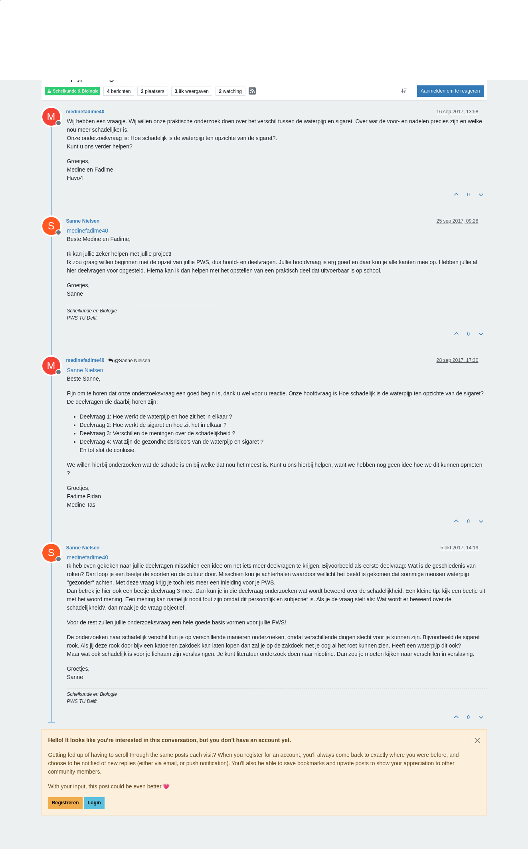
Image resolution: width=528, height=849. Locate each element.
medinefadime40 (85, 112)
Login (94, 803)
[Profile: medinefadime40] (88, 230)
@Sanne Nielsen (129, 360)
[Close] (477, 740)
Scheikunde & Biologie (73, 91)
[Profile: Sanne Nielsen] (85, 370)
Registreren (65, 803)
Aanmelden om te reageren (450, 91)
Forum (52, 53)
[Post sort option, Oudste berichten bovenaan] (404, 91)
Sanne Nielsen (83, 221)
